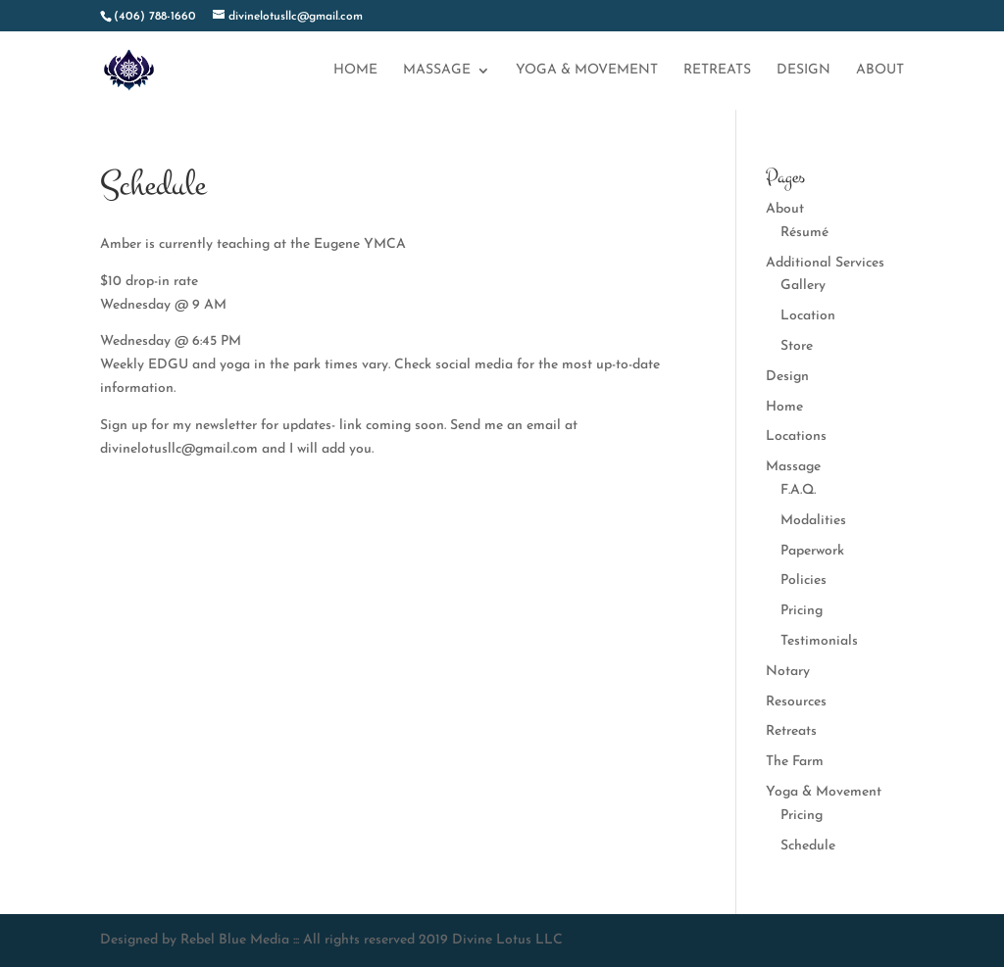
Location (807, 316)
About (880, 70)
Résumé (804, 232)
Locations (796, 436)
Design (803, 70)
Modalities (813, 520)
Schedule (807, 846)
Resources (796, 702)
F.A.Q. (798, 490)
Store (796, 346)
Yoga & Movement (587, 70)
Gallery (803, 285)
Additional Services (825, 263)
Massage (437, 70)
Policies (803, 580)
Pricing (801, 611)
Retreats (717, 70)
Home (355, 70)
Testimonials (819, 641)
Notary (788, 671)
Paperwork (812, 551)
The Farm (795, 761)
